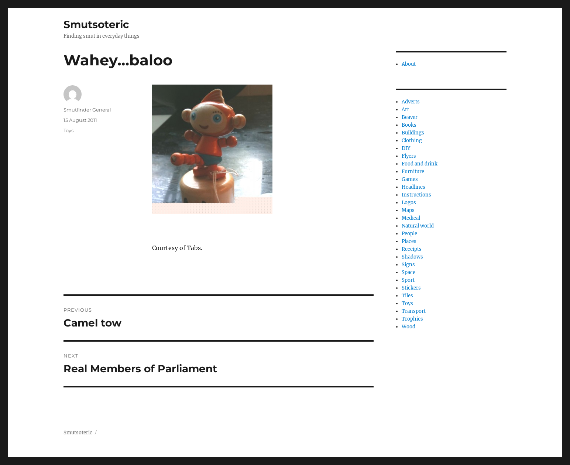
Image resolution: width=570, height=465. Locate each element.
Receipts (412, 249)
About (409, 64)
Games (410, 179)
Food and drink (419, 164)
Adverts (411, 102)
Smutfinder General (87, 110)
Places (409, 241)
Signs (408, 264)
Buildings (413, 133)
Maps (408, 210)
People (409, 233)
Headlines (413, 187)
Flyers (409, 156)
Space (408, 272)
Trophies (412, 319)
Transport (414, 311)
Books (409, 125)
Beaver (410, 117)
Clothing (412, 140)
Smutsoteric (96, 24)
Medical (411, 218)
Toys (68, 130)
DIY (406, 148)
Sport (408, 280)
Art (405, 109)
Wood (408, 327)
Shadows (412, 257)
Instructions (416, 195)
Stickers (411, 288)
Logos (409, 202)
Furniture (413, 171)
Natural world (418, 226)
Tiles (407, 296)
